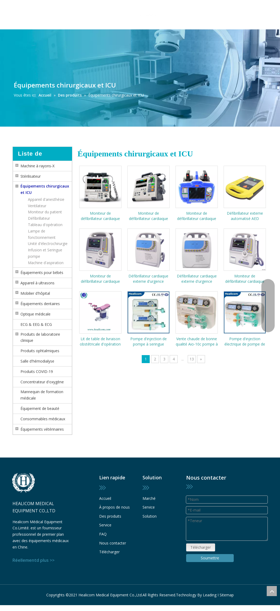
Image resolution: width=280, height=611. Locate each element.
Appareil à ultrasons (37, 282)
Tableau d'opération (45, 224)
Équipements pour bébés (41, 272)
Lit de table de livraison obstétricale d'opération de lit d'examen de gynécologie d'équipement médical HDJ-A (100, 341)
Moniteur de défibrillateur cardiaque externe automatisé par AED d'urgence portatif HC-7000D (197, 216)
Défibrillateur (39, 218)
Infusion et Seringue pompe (45, 253)
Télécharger (109, 551)
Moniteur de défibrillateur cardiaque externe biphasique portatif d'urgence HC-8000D (244, 278)
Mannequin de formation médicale (41, 395)
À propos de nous (114, 507)
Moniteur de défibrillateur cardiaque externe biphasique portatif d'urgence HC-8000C (100, 278)
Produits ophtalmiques (39, 350)
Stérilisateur (30, 176)
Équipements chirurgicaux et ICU (44, 189)
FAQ (103, 534)
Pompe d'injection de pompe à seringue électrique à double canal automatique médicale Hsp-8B (148, 341)
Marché (149, 498)
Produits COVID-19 (36, 371)
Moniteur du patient (45, 211)
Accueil (105, 498)
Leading (209, 594)
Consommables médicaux (42, 418)
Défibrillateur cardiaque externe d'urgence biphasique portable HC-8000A (196, 278)
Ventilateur (37, 205)
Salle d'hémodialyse (37, 361)
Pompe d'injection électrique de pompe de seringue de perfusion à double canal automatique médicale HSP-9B (244, 341)
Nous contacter (112, 543)
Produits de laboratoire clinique (40, 337)
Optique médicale (35, 314)
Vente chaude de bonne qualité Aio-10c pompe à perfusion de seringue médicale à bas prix (197, 341)
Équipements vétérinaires (42, 429)
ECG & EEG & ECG (36, 324)
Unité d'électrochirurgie (48, 243)
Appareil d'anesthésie (46, 199)
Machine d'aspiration (46, 262)
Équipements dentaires (40, 303)
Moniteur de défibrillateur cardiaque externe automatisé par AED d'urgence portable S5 (148, 216)
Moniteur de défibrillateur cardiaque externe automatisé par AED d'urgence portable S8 (100, 216)
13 (192, 358)
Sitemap (227, 594)
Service (105, 524)
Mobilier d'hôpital (35, 293)
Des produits (110, 516)
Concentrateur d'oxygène (42, 381)
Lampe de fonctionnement (42, 234)
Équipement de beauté (39, 408)
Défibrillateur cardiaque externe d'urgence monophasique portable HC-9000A (148, 278)
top (272, 591)
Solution (150, 516)
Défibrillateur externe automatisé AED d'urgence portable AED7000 (245, 216)
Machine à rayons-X (37, 165)
